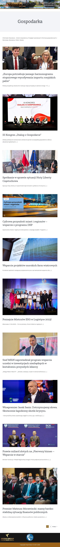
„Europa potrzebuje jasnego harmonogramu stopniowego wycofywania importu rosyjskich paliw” (29, 77)
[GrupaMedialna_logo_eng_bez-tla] (7, 533)
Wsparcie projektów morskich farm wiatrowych (30, 265)
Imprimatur (29, 545)
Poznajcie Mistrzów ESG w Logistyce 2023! (27, 319)
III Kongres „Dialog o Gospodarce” (22, 134)
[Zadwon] (30, 533)
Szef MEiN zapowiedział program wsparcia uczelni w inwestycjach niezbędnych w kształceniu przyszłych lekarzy (27, 363)
